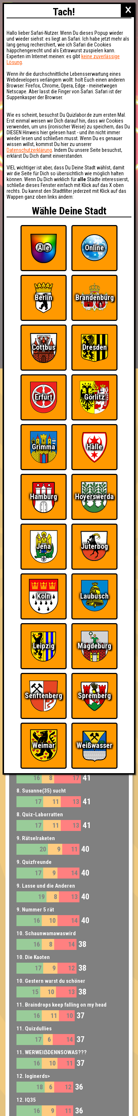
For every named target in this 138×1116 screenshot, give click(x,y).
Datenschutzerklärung (29, 150)
